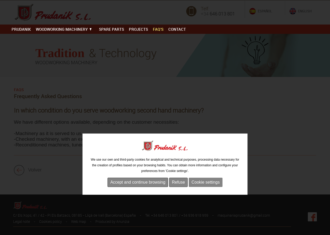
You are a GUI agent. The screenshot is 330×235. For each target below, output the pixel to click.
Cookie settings (206, 199)
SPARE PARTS (111, 29)
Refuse (178, 199)
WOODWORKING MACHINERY (64, 29)
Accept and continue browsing (137, 199)
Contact (177, 29)
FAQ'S (158, 29)
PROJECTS (138, 29)
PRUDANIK (21, 29)
